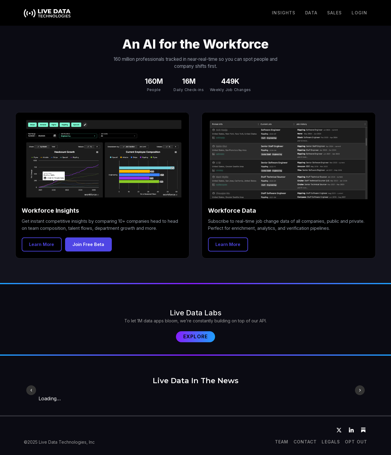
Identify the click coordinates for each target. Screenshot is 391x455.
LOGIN (359, 12)
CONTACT (305, 441)
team (281, 441)
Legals (331, 441)
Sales (334, 12)
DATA (311, 12)
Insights (283, 12)
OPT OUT (356, 441)
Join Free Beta (88, 244)
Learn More (41, 244)
